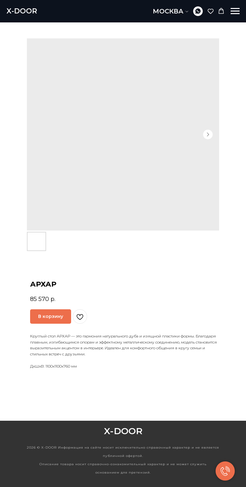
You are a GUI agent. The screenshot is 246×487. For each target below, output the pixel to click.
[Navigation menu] (235, 11)
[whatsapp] (198, 11)
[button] (211, 11)
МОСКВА (168, 11)
